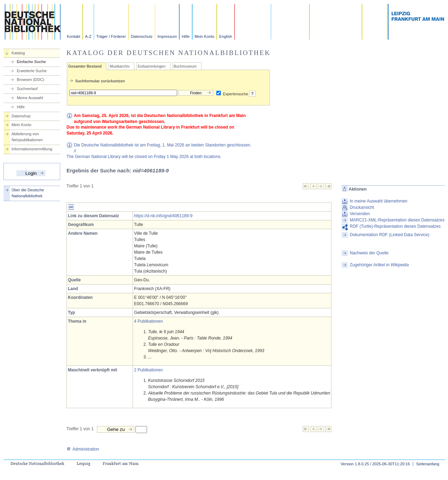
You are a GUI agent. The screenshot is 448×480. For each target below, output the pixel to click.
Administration (82, 449)
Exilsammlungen (151, 66)
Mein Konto (205, 36)
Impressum (167, 36)
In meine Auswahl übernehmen (378, 201)
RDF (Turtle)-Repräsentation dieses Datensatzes (395, 226)
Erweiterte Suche (32, 71)
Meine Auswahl (30, 98)
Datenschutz (142, 36)
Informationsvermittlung (32, 149)
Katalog (18, 53)
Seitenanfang (427, 464)
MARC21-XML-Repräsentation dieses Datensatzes (397, 220)
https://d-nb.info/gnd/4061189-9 (163, 215)
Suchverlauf (27, 89)
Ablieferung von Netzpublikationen (27, 137)
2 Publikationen (148, 370)
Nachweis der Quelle (369, 253)
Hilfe (185, 36)
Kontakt (73, 36)
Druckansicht (362, 207)
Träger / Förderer (111, 36)
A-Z (88, 36)
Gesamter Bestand (85, 66)
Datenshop (21, 116)
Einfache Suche (31, 62)
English (225, 36)
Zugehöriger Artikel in (379, 264)
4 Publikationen (148, 321)
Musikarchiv (120, 66)
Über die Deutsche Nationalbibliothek (28, 193)
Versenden (360, 213)
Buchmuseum (185, 66)
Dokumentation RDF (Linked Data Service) (389, 234)
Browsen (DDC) (30, 79)
